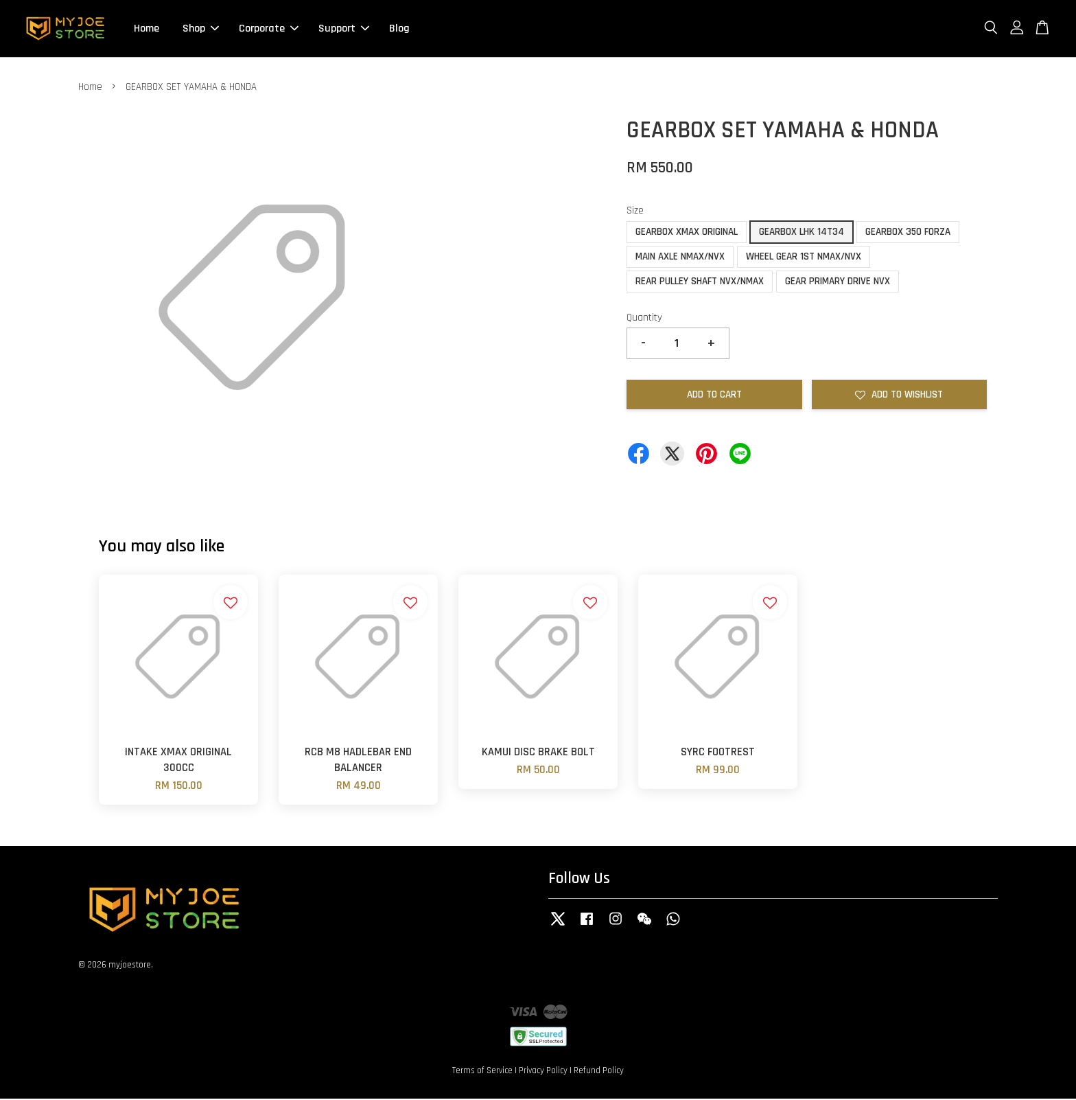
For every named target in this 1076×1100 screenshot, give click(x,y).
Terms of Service (482, 1071)
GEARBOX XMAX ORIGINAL (686, 233)
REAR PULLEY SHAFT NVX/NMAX (699, 282)
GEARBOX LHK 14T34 (801, 233)
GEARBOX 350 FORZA (907, 233)
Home (146, 29)
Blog (399, 29)
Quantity (644, 318)
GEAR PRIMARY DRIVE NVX (837, 282)
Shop (201, 29)
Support (343, 29)
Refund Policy (599, 1071)
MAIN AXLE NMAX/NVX (680, 257)
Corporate (269, 29)
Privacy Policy (543, 1071)
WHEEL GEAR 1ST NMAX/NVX (803, 257)
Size (635, 211)
